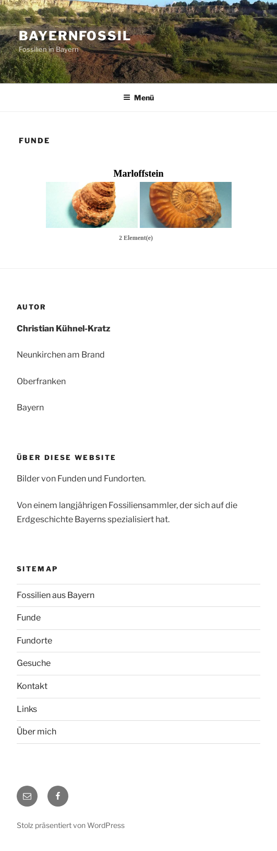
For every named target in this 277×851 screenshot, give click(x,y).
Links (27, 709)
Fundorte (34, 641)
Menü (138, 97)
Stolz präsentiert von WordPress (71, 825)
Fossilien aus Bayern (55, 595)
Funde (29, 618)
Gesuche (34, 663)
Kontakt (32, 686)
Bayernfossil (75, 35)
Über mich (36, 732)
